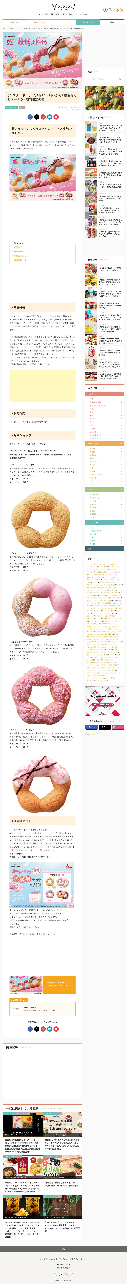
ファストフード (96, 435)
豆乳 (94, 647)
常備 (102, 634)
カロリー (98, 660)
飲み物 (114, 590)
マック (98, 608)
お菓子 (113, 582)
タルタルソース (100, 631)
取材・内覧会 (94, 494)
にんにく (89, 675)
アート (100, 675)
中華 (91, 415)
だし (106, 616)
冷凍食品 (93, 455)
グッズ (92, 465)
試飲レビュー (91, 655)
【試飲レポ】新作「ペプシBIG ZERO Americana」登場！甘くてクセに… (110, 352)
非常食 (103, 662)
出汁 (102, 616)
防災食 (108, 662)
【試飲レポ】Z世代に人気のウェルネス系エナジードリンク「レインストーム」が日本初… (110, 222)
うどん (109, 613)
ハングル (116, 637)
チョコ (111, 642)
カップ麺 (93, 598)
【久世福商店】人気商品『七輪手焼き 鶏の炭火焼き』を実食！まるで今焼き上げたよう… (110, 175)
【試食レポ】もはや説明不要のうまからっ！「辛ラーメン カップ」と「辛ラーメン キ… (110, 233)
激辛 (96, 575)
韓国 (101, 637)
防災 (113, 662)
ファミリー (97, 611)
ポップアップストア (97, 405)
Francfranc (101, 624)
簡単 (110, 588)
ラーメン (112, 569)
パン (91, 481)
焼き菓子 (103, 600)
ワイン (114, 624)
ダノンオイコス (97, 606)
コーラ (97, 637)
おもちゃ (110, 608)
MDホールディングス (94, 577)
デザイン (89, 585)
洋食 (91, 412)
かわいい (96, 600)
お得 (99, 668)
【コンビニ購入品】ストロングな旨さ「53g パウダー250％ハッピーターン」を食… (110, 210)
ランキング (118, 642)
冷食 (93, 657)
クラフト (110, 626)
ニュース (26, 1114)
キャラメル (90, 595)
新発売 (116, 634)
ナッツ (89, 642)
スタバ (112, 657)
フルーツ (109, 650)
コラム (90, 489)
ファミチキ (90, 631)
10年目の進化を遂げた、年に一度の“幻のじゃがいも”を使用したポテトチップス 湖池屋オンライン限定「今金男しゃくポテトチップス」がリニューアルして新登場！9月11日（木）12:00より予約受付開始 (22, 1229)
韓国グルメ (90, 681)
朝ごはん (98, 618)
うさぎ (114, 670)
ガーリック (117, 673)
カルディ (103, 585)
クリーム (101, 567)
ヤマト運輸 (108, 629)
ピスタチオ (104, 642)
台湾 (113, 598)
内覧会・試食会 (95, 402)
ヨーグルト (90, 618)
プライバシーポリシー (78, 1259)
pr (98, 598)
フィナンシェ (91, 644)
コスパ (104, 668)
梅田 (101, 598)
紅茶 (108, 582)
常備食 (107, 634)
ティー (89, 613)
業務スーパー (107, 572)
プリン (103, 650)
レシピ (92, 517)
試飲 (108, 590)
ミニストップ (117, 603)
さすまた (99, 673)
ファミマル (100, 644)
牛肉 (92, 575)
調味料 (92, 451)
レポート (93, 534)
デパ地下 (109, 665)
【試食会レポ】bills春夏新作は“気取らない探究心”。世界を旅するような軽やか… (110, 340)
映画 (120, 608)
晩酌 (94, 624)
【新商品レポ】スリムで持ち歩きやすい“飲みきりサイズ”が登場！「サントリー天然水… (110, 293)
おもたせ (89, 668)
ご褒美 (89, 582)
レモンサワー (91, 665)
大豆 (116, 647)
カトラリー (115, 621)
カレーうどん (102, 613)
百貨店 (115, 665)
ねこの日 (118, 606)
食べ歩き (93, 504)
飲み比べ (93, 461)
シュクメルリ (107, 673)
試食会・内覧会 (95, 530)
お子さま (89, 611)
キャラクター (106, 611)
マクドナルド (91, 608)
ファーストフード (96, 474)
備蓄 (111, 634)
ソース (108, 631)
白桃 (119, 618)
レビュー (96, 590)
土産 (88, 637)
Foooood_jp (90, 734)
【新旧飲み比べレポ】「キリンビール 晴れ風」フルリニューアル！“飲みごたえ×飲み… (110, 127)
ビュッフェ (94, 432)
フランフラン (97, 621)
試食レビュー (114, 593)
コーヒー (96, 593)
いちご (112, 618)
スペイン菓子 (109, 678)
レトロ (109, 660)
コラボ (115, 629)
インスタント (91, 634)
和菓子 (89, 657)
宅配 (106, 655)
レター (92, 537)
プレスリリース (11, 108)
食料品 (92, 448)
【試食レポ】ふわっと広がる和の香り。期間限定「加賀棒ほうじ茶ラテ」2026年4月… (110, 376)
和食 (91, 409)
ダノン (89, 606)
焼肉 (91, 425)
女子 (108, 621)
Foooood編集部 (75, 107)
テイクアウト (95, 438)
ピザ (88, 603)
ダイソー (103, 593)
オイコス (106, 606)
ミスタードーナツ (108, 580)
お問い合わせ (63, 1259)
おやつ (115, 588)
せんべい (89, 626)
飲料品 (92, 471)
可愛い (106, 639)
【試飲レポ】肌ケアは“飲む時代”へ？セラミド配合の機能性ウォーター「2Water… (110, 329)
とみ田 (104, 603)
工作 (115, 626)
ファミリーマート (92, 564)
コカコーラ (90, 639)
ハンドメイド (91, 629)
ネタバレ (93, 670)
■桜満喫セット (20, 260)
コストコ (89, 569)
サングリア (104, 652)
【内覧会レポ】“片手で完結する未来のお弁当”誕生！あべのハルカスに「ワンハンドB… (110, 281)
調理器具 (93, 514)
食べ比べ (93, 458)
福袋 (94, 668)
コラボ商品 (98, 572)
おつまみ (89, 624)
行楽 (117, 655)
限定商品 (111, 616)
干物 (94, 626)
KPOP (106, 637)
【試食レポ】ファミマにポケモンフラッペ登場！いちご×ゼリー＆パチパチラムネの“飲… (110, 317)
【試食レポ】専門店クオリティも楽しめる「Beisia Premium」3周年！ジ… (110, 305)
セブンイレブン (111, 564)
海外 (103, 577)
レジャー (112, 655)
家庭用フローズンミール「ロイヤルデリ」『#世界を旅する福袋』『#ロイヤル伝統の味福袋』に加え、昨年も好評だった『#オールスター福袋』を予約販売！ (22, 1187)
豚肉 (88, 575)
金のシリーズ (91, 580)
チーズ (111, 595)
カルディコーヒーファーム (95, 678)
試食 (88, 588)
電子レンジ (90, 616)
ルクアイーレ (117, 668)
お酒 (91, 399)
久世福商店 (111, 585)
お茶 (113, 611)
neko (112, 606)
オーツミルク (102, 647)
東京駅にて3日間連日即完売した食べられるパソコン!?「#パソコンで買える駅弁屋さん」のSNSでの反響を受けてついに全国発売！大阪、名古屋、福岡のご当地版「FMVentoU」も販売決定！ (22, 1145)
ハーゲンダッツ (98, 569)
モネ (94, 675)
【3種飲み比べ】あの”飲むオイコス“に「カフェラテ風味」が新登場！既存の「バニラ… (110, 163)
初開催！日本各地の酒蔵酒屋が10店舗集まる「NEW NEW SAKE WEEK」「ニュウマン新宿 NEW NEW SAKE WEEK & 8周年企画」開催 (62, 1144)
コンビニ (96, 585)
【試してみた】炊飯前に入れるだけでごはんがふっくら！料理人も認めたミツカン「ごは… (110, 151)
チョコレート (113, 567)
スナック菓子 (100, 665)
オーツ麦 (110, 647)
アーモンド (95, 642)
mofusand (99, 629)
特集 (89, 549)
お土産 (92, 484)
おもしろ (115, 631)
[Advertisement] (42, 222)
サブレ (105, 675)
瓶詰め (108, 624)
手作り (104, 626)
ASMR (97, 681)
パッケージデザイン (93, 662)
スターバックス (111, 575)
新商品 (100, 588)
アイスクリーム (92, 567)
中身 (88, 670)
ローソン (102, 564)
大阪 (105, 598)
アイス (117, 580)
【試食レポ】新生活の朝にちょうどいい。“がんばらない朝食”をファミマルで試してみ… (110, 364)
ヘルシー (95, 582)
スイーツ (93, 428)
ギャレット (90, 572)
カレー (92, 422)
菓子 (97, 657)
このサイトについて (47, 1259)
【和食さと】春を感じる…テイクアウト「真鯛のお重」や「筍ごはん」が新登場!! (61, 1184)
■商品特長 (18, 247)
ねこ (88, 598)
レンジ (97, 616)
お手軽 (105, 588)
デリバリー (100, 655)
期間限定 (93, 588)
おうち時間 (90, 660)
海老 (114, 577)
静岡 (99, 603)
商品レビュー (93, 443)
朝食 (103, 618)
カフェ (92, 418)
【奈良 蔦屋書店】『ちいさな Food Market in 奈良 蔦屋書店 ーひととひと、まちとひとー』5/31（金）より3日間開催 (62, 1227)
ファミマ (119, 585)
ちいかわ (100, 670)
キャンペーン (95, 498)
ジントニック (113, 652)
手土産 (101, 582)
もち (96, 595)
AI (102, 660)
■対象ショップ (20, 255)
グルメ (22, 108)
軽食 (107, 618)
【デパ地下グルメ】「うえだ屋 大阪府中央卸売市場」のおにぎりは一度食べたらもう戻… (110, 139)
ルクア (109, 668)
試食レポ (117, 595)
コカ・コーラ (99, 639)
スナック (93, 603)
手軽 (114, 613)
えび (99, 626)
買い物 (92, 544)
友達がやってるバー (93, 652)
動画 (111, 637)
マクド (104, 608)
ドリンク (103, 590)
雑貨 (104, 621)
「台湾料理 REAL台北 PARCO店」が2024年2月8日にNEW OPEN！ (110, 198)
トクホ (115, 650)
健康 (114, 600)
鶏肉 (106, 567)
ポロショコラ (91, 673)
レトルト (102, 595)
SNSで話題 (104, 681)
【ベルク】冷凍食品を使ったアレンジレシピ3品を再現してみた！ (110, 186)
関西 (109, 598)
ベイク (114, 639)
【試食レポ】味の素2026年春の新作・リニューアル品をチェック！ (110, 270)
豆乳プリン (95, 650)
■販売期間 (18, 251)
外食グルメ (92, 394)
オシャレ (89, 590)
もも (90, 621)
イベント (93, 501)
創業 (116, 608)
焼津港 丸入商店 (63, 1267)
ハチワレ (107, 670)
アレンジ (89, 647)
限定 (92, 637)
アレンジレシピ (110, 644)
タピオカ (116, 572)
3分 (120, 631)
